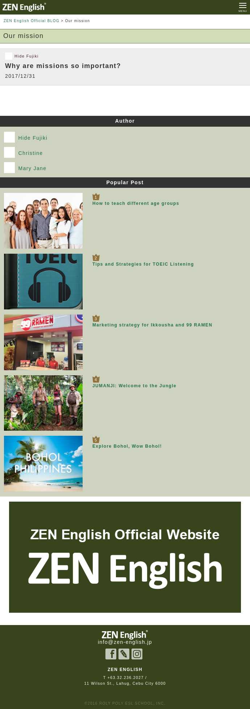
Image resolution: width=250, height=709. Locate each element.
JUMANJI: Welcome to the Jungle (134, 385)
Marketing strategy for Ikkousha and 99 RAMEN (152, 325)
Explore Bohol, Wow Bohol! (127, 446)
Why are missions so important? (63, 65)
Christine (23, 152)
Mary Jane (25, 167)
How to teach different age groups (135, 203)
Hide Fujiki (26, 137)
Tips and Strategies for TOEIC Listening (143, 264)
